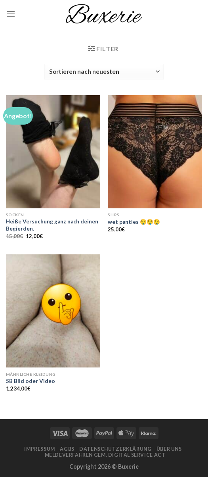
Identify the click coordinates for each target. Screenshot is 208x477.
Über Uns (169, 449)
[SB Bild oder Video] (53, 310)
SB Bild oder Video (30, 381)
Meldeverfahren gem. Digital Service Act (105, 455)
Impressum (39, 449)
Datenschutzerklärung (115, 449)
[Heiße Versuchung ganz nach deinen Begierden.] (53, 151)
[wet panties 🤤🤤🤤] (155, 151)
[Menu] (10, 13)
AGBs (67, 449)
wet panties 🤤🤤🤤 (134, 222)
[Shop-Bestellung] (104, 71)
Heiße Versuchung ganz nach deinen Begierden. (52, 225)
